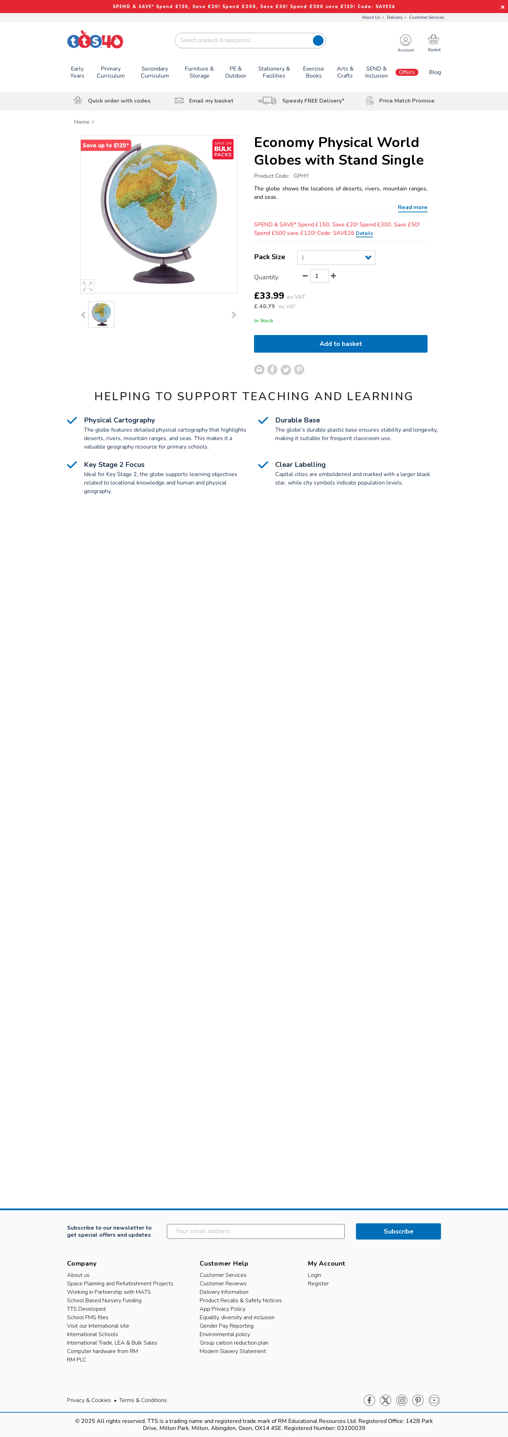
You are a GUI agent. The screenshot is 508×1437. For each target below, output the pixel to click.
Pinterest (418, 1401)
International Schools (92, 1334)
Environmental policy (225, 1334)
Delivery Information (224, 1292)
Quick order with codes (119, 100)
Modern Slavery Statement (233, 1351)
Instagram (402, 1401)
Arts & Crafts (345, 72)
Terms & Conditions (143, 1400)
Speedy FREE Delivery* (313, 100)
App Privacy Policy (223, 1309)
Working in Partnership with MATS (109, 1292)
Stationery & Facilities (274, 72)
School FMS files (87, 1317)
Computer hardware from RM (102, 1351)
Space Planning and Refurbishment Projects (120, 1283)
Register (318, 1283)
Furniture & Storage (199, 72)
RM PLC (76, 1360)
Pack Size (269, 257)
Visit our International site (98, 1326)
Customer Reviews (223, 1283)
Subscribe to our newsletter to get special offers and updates (109, 1231)
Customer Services (426, 17)
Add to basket (341, 344)
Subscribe (398, 1231)
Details (364, 233)
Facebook (369, 1401)
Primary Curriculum (111, 72)
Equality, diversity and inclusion (237, 1317)
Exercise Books (313, 72)
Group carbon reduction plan (234, 1343)
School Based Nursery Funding (104, 1300)
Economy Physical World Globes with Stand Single (339, 151)
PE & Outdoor (235, 72)
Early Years (77, 72)
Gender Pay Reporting (227, 1326)
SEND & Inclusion (376, 72)
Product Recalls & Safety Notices (241, 1300)
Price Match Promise (407, 100)
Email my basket (211, 100)
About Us (371, 17)
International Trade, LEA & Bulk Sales (112, 1343)
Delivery (395, 17)
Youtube (434, 1401)
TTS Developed (86, 1309)
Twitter (385, 1401)
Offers (407, 72)
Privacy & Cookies (89, 1400)
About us (78, 1275)
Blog (435, 72)
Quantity (266, 277)
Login (314, 1275)
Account (406, 50)
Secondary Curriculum (155, 72)
